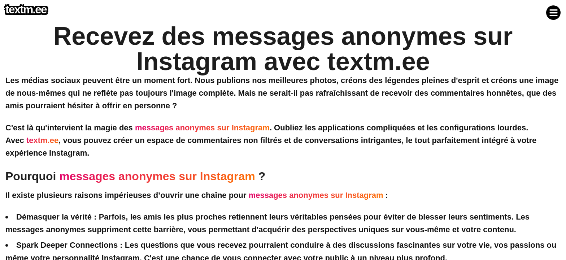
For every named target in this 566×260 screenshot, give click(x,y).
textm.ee (42, 140)
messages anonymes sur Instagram (202, 127)
